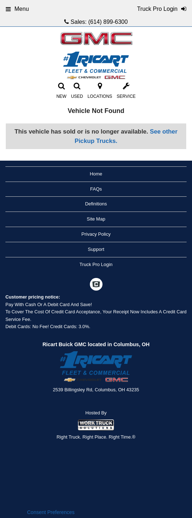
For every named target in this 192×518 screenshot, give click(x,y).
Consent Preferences (51, 512)
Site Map (96, 219)
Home (96, 174)
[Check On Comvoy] (96, 285)
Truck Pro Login (95, 264)
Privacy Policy (96, 234)
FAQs (96, 189)
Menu (17, 9)
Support (96, 249)
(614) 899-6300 (107, 22)
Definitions (96, 203)
